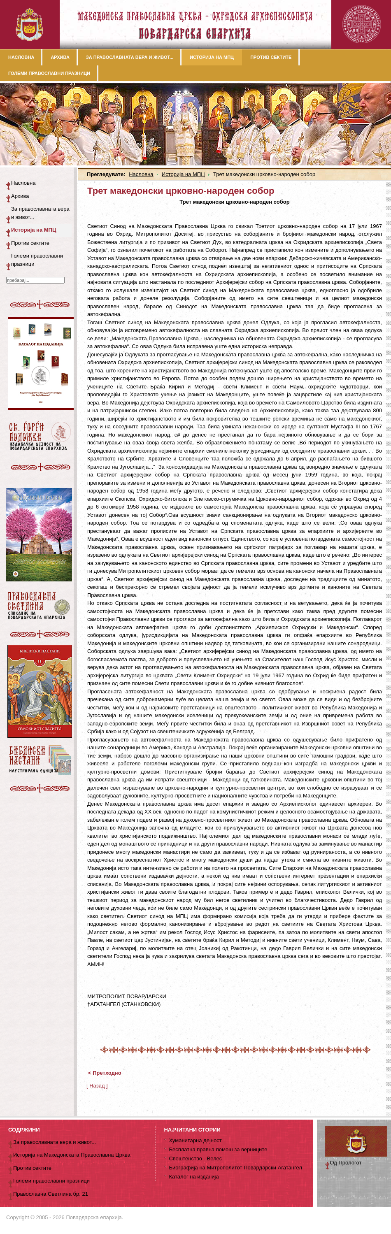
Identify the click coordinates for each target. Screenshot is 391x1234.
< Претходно (104, 1073)
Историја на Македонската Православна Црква (71, 1155)
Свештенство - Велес (195, 1158)
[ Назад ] (97, 1086)
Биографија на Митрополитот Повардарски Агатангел (235, 1167)
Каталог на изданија (194, 1177)
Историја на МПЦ (183, 174)
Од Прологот (346, 1163)
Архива (20, 196)
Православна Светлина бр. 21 (50, 1194)
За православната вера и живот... (40, 213)
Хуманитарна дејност (195, 1140)
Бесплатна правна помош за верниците (218, 1149)
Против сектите (30, 243)
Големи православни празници (37, 260)
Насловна (141, 174)
